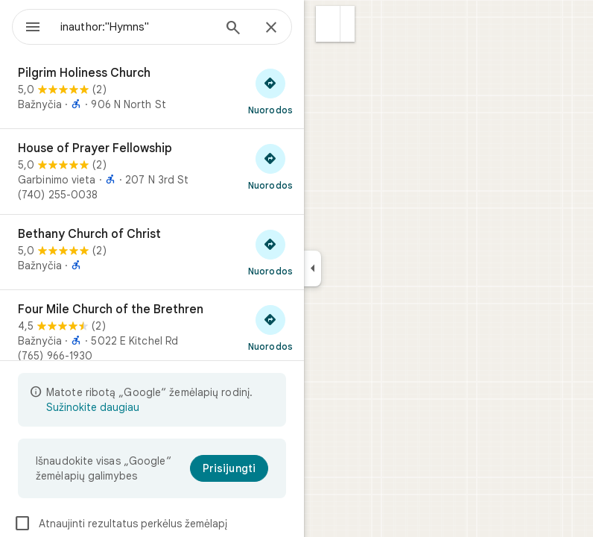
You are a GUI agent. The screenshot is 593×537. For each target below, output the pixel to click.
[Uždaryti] (271, 28)
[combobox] (136, 27)
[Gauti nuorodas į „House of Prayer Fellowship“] (270, 166)
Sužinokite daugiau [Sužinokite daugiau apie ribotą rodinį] (92, 407)
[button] (328, 24)
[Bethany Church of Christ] (152, 252)
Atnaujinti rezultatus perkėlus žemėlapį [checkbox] (120, 524)
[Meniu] (33, 28)
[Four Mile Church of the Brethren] (152, 332)
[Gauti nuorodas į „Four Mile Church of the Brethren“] (270, 327)
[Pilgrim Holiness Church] (152, 91)
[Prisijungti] (229, 468)
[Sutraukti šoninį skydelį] (312, 268)
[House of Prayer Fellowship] (152, 171)
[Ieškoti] (233, 29)
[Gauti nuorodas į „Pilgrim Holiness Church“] (270, 91)
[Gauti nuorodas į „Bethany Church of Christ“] (270, 252)
